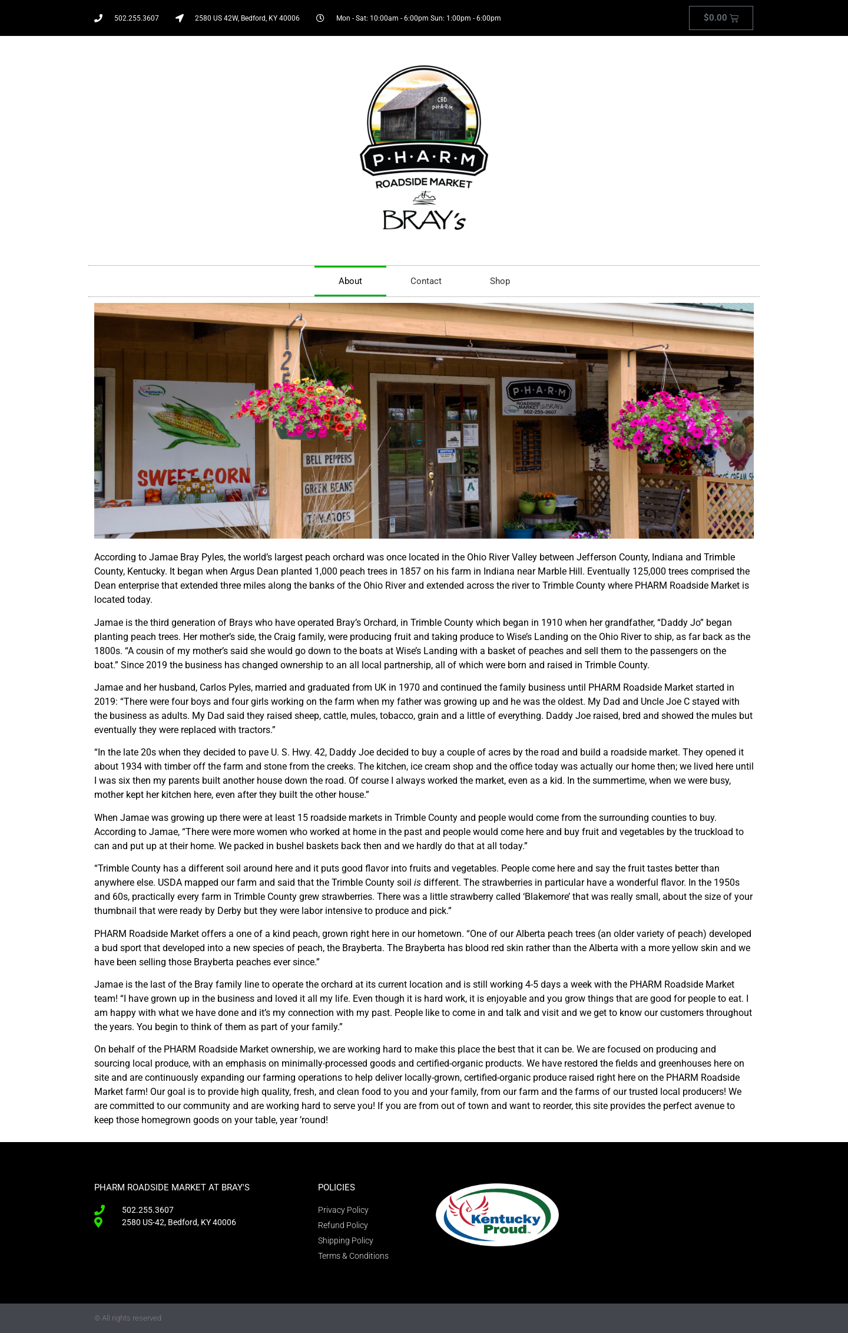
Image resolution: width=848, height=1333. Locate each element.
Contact (426, 281)
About (350, 281)
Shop (500, 281)
